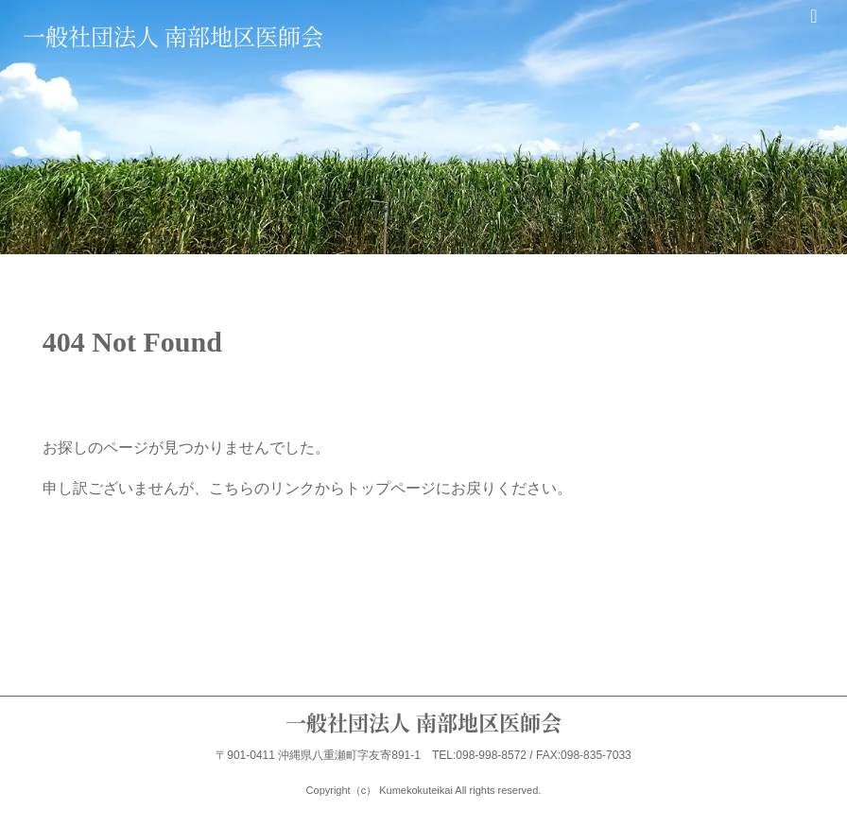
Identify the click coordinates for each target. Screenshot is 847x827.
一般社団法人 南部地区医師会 (173, 35)
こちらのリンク (262, 488)
